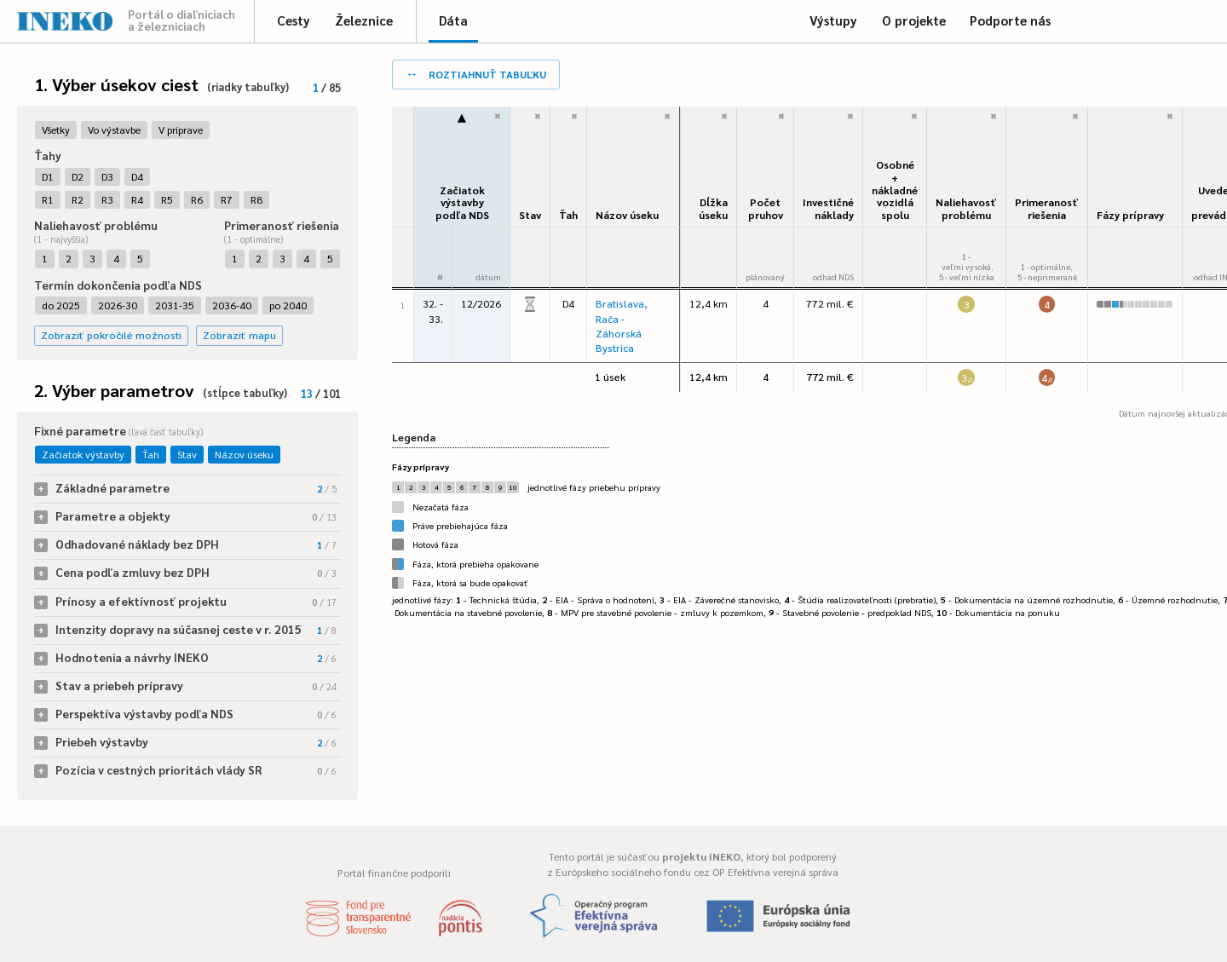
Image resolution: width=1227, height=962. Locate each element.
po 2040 (288, 305)
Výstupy (833, 20)
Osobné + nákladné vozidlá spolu (895, 190)
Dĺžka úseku (713, 208)
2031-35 (174, 305)
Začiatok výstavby (83, 454)
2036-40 (231, 305)
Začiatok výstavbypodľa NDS (462, 202)
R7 (227, 199)
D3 (107, 176)
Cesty (293, 20)
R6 (197, 199)
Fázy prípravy (1130, 215)
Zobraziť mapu (239, 335)
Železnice (364, 20)
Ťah (150, 454)
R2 (78, 199)
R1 (48, 199)
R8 (256, 199)
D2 (78, 176)
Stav (187, 454)
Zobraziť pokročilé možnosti (111, 335)
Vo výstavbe (114, 129)
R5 (167, 199)
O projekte (914, 20)
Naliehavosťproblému (966, 208)
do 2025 (61, 305)
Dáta (453, 20)
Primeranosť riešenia (1047, 208)
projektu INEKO (701, 856)
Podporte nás (1010, 20)
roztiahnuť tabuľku (476, 73)
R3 (107, 199)
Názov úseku (244, 454)
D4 (137, 176)
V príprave (180, 129)
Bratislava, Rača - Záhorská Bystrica (622, 325)
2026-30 (117, 305)
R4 (137, 199)
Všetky (56, 129)
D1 (48, 176)
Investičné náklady (828, 208)
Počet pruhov (765, 208)
